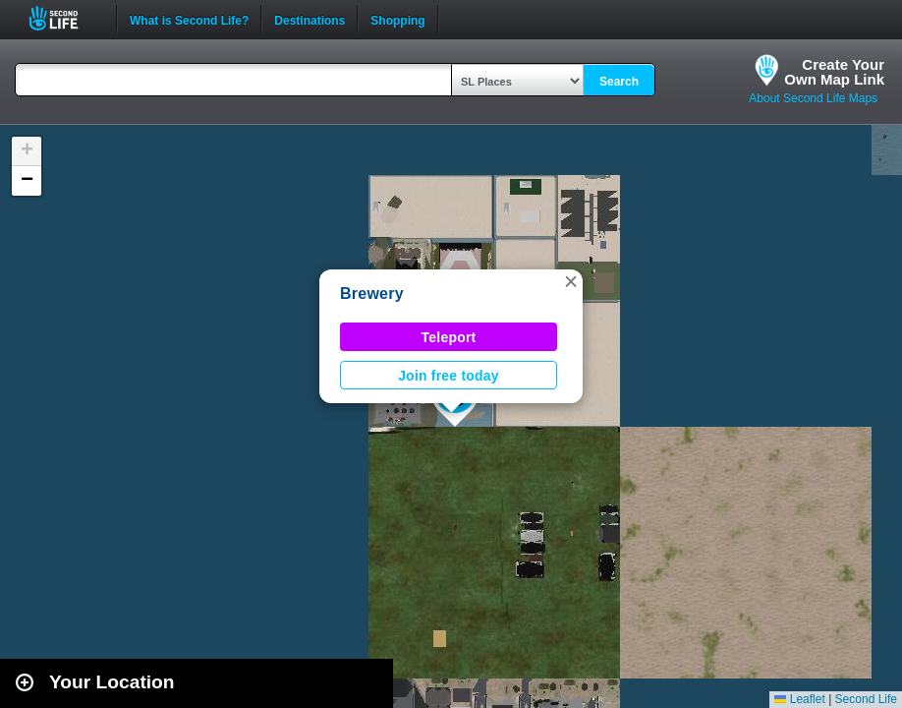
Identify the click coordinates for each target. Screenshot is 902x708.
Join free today (448, 376)
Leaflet (799, 699)
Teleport (449, 337)
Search (619, 81)
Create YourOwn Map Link (834, 72)
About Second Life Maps (813, 98)
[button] (571, 281)
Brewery (372, 293)
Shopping (397, 19)
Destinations (309, 19)
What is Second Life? (189, 19)
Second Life (64, 18)
